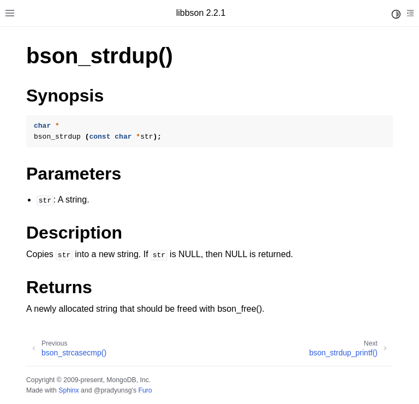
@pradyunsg (113, 390)
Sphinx (68, 390)
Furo (145, 390)
